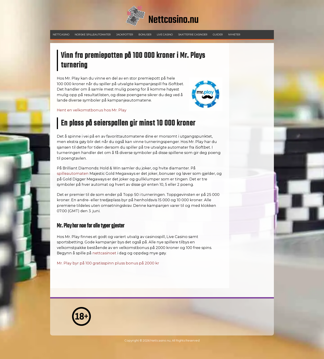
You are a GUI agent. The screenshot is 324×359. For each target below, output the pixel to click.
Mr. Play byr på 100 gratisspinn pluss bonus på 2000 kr (108, 263)
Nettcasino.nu (160, 340)
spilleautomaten (73, 173)
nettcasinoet (104, 253)
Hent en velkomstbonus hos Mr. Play (91, 110)
